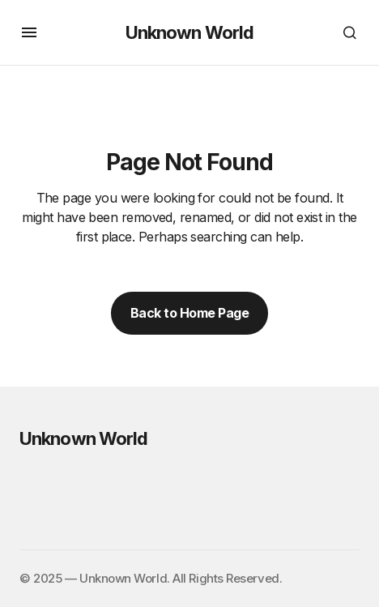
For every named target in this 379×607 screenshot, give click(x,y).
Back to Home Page (189, 313)
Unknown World (190, 32)
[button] (29, 32)
